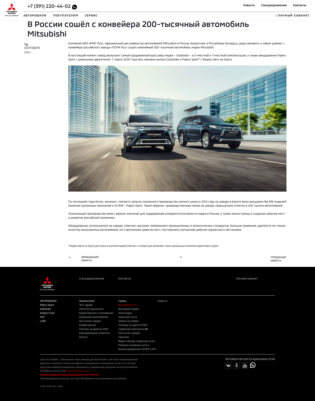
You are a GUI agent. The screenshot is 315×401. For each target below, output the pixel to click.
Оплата (83, 337)
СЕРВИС (91, 15)
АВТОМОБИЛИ (35, 15)
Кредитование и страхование (96, 312)
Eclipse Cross (47, 312)
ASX (42, 316)
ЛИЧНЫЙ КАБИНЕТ (293, 15)
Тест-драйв (85, 304)
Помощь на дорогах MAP (93, 329)
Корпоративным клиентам (94, 333)
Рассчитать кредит (90, 320)
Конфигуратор (87, 324)
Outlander (45, 308)
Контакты (299, 5)
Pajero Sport (47, 304)
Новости (249, 5)
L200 (43, 320)
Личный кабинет (247, 278)
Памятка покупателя (91, 308)
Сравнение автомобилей (93, 316)
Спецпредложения (274, 5)
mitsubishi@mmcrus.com (78, 371)
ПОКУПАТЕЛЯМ (65, 15)
